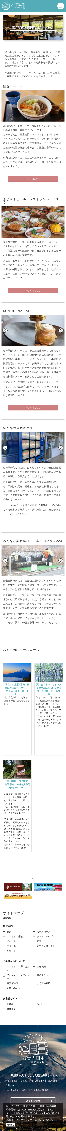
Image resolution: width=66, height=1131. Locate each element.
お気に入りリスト (46, 945)
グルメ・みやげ (45, 936)
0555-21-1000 (18, 1089)
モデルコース (43, 931)
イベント (11, 941)
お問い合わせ (13, 988)
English (40, 1003)
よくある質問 (43, 983)
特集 (9, 931)
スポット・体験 (15, 936)
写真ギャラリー (15, 983)
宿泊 (39, 941)
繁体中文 (11, 1008)
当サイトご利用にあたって (18, 968)
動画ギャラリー (45, 974)
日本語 (10, 1003)
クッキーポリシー (23, 1119)
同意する (10, 1125)
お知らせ (11, 950)
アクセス (11, 945)
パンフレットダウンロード (18, 976)
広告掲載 (41, 966)
